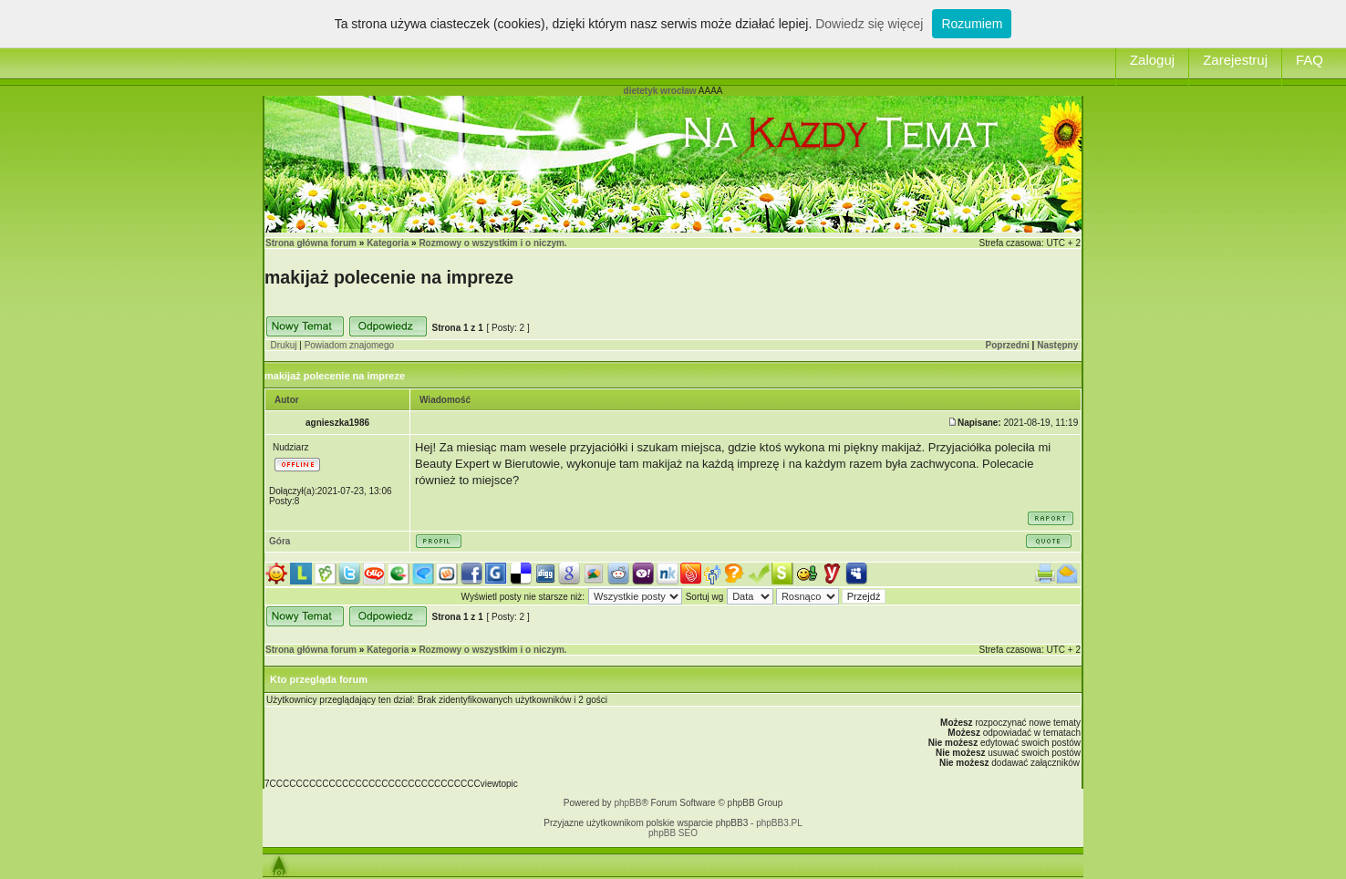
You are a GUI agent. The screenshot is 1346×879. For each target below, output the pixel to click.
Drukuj (284, 345)
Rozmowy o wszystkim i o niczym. (492, 243)
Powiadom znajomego (349, 345)
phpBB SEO (673, 833)
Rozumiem (971, 23)
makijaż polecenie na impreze (388, 277)
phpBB (627, 803)
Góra (279, 541)
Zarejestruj (1235, 59)
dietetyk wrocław (660, 91)
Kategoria (388, 243)
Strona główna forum (311, 243)
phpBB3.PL (779, 823)
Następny (1057, 345)
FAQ (1309, 59)
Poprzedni (1008, 345)
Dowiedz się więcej (869, 23)
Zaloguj (1152, 59)
